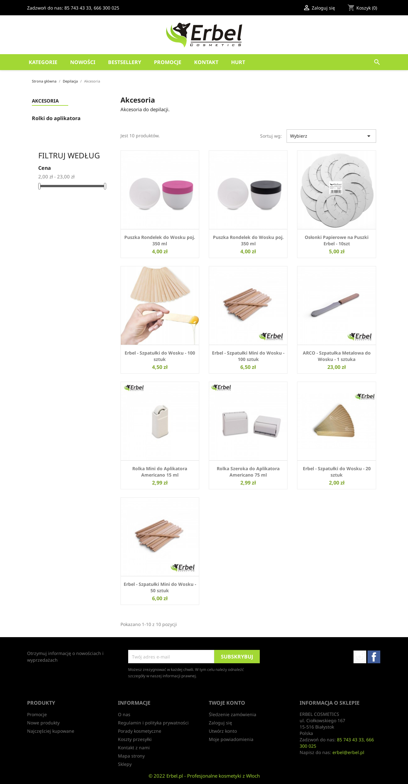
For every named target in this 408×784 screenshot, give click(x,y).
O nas (124, 714)
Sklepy (125, 764)
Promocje (167, 62)
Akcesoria (45, 101)
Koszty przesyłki (135, 739)
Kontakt (206, 62)
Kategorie (43, 62)
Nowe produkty (43, 723)
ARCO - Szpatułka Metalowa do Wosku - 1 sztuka (337, 356)
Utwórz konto (223, 731)
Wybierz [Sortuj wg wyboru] (331, 136)
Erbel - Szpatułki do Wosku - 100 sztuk (160, 356)
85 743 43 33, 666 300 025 (91, 8)
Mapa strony (131, 756)
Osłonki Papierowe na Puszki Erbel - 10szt (336, 240)
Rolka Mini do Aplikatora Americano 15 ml (159, 471)
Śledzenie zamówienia (232, 714)
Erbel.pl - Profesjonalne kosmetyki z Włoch (213, 776)
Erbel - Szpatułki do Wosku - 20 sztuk (337, 471)
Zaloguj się (220, 723)
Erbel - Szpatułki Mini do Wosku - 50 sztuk (160, 587)
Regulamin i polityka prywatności (153, 723)
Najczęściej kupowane (50, 731)
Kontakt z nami (134, 747)
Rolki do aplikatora (56, 118)
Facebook (374, 657)
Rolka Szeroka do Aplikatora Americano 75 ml (248, 471)
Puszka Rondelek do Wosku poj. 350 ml (159, 240)
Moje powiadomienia (231, 739)
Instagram (359, 657)
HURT (238, 62)
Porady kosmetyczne (139, 731)
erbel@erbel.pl (348, 752)
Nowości (82, 62)
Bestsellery (124, 62)
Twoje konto (227, 702)
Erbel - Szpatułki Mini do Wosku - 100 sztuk (248, 356)
